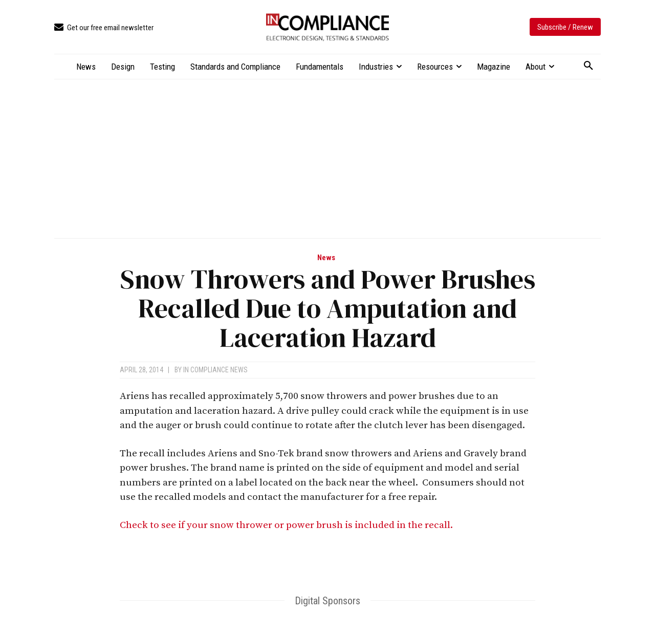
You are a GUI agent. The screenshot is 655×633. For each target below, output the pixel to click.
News (326, 258)
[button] (588, 66)
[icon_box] (104, 28)
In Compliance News (215, 370)
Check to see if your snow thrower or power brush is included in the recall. (287, 525)
